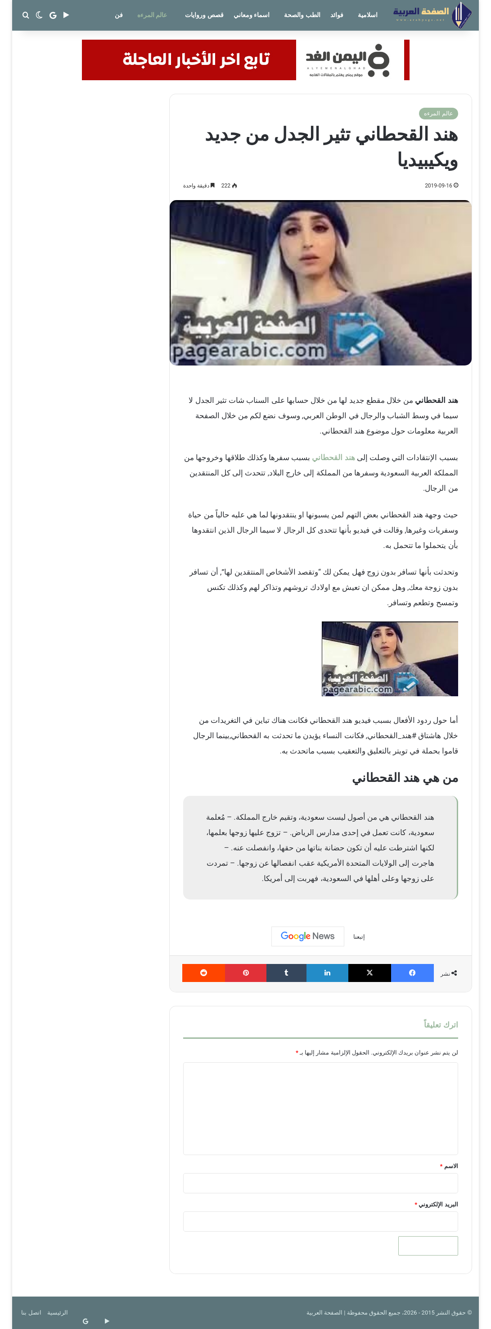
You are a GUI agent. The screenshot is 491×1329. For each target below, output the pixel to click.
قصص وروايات (204, 14)
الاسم (449, 1166)
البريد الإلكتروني (436, 1204)
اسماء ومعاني (252, 14)
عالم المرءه (152, 14)
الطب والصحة (302, 14)
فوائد (336, 14)
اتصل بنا (31, 1312)
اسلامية (368, 14)
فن (119, 14)
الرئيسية (57, 1312)
